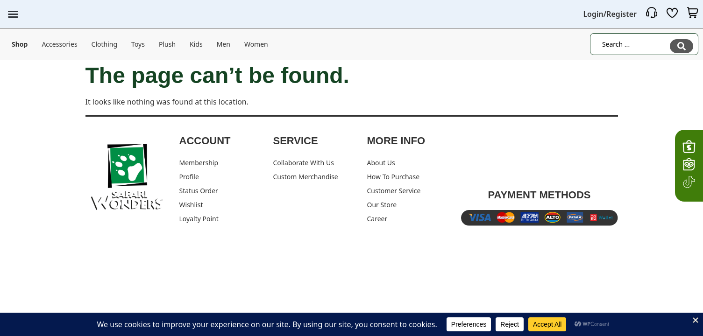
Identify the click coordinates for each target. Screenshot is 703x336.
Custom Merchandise (305, 176)
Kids (196, 43)
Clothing (105, 43)
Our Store (382, 204)
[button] (13, 14)
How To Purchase (393, 176)
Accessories (59, 43)
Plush (167, 43)
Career (377, 218)
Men (223, 43)
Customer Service (394, 190)
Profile (189, 176)
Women (256, 43)
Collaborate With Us (303, 162)
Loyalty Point (199, 218)
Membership (199, 162)
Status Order (198, 190)
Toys (138, 43)
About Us (381, 162)
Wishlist (191, 204)
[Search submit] (681, 44)
